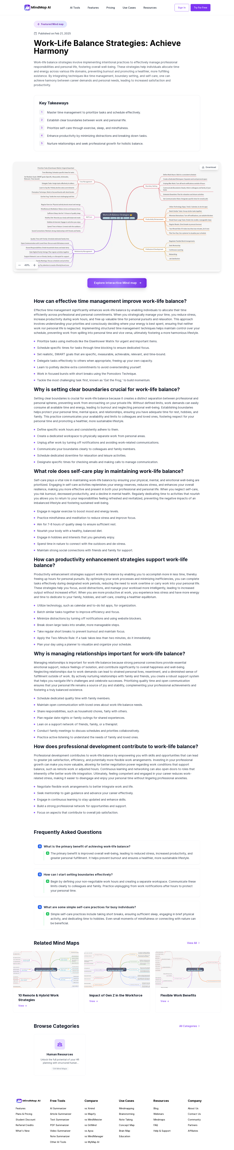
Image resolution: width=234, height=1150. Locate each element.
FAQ (155, 1126)
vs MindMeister (93, 1120)
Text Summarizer (59, 1120)
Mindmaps (159, 1120)
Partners (192, 1126)
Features (93, 7)
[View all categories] (189, 1026)
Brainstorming (126, 1115)
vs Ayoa (88, 1131)
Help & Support (162, 1131)
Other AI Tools (58, 1143)
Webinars (158, 1115)
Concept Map (127, 1126)
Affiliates (193, 1131)
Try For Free (200, 7)
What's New (23, 1131)
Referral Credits (25, 1126)
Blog (155, 1109)
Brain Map (124, 1131)
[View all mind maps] (193, 943)
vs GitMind (90, 1126)
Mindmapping (126, 1109)
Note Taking (126, 1120)
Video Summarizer (60, 1131)
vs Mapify (90, 1115)
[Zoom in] (34, 265)
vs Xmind (89, 1109)
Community (194, 1120)
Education (124, 1137)
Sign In (182, 7)
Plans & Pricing (24, 1115)
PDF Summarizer (59, 1126)
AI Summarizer (58, 1109)
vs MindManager (93, 1137)
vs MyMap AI (91, 1143)
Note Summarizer (60, 1137)
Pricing (110, 7)
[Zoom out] (19, 265)
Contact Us (194, 1115)
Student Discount (25, 1120)
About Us (193, 1109)
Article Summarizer (60, 1115)
